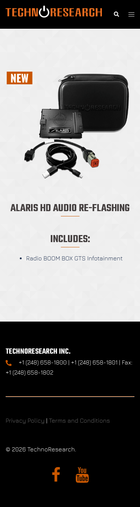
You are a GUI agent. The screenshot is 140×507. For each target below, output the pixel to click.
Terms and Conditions (79, 420)
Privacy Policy (25, 420)
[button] (116, 14)
